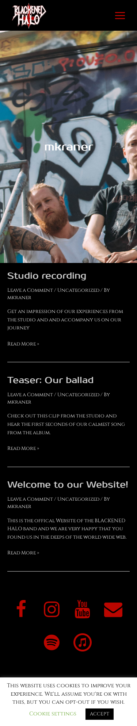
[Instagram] (52, 610)
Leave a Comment (30, 290)
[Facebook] (21, 610)
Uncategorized (78, 290)
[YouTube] (82, 610)
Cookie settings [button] (52, 714)
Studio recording (46, 276)
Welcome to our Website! (67, 484)
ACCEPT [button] (99, 714)
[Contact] (113, 610)
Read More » (23, 343)
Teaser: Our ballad (50, 380)
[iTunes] (82, 643)
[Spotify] (52, 643)
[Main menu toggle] (120, 15)
